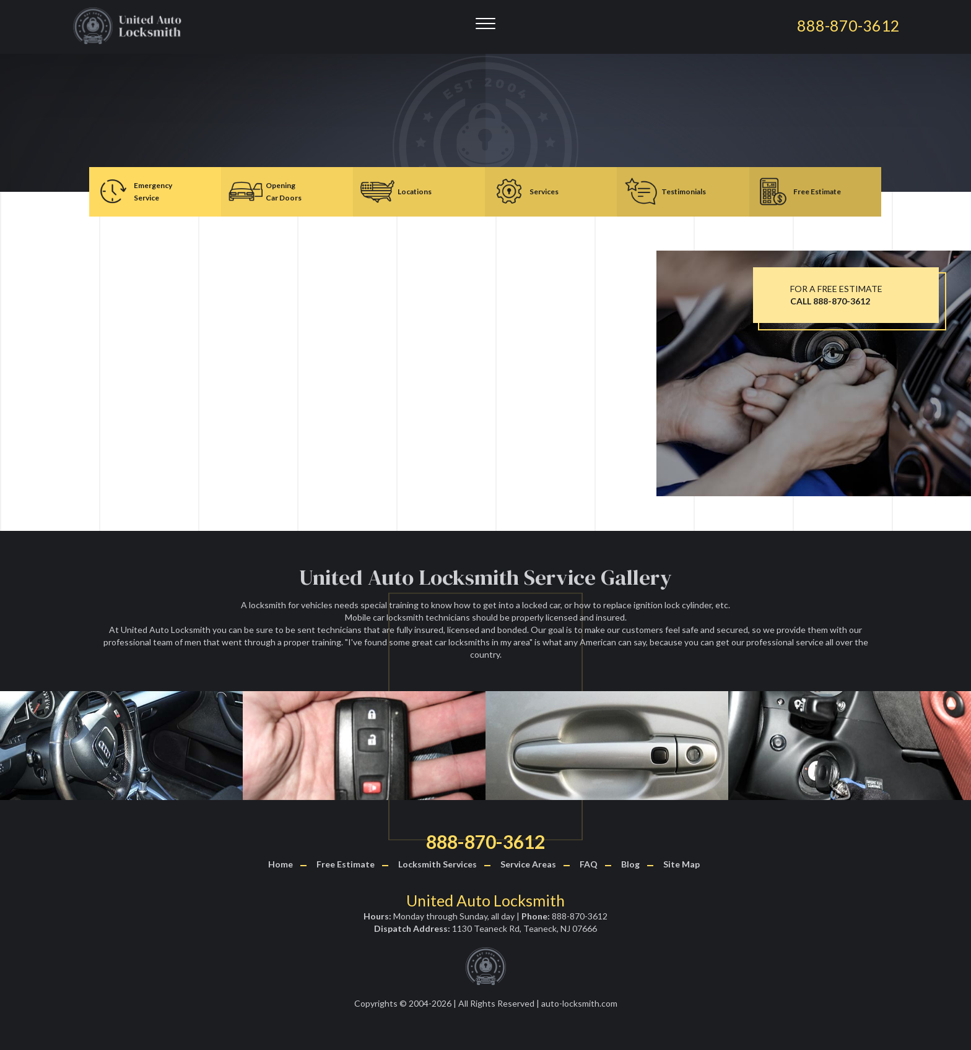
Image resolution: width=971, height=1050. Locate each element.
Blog (630, 864)
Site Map (681, 864)
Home (280, 864)
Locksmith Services (437, 864)
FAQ (589, 864)
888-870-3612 (485, 841)
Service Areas (528, 864)
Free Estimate (345, 864)
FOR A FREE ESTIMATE (836, 294)
